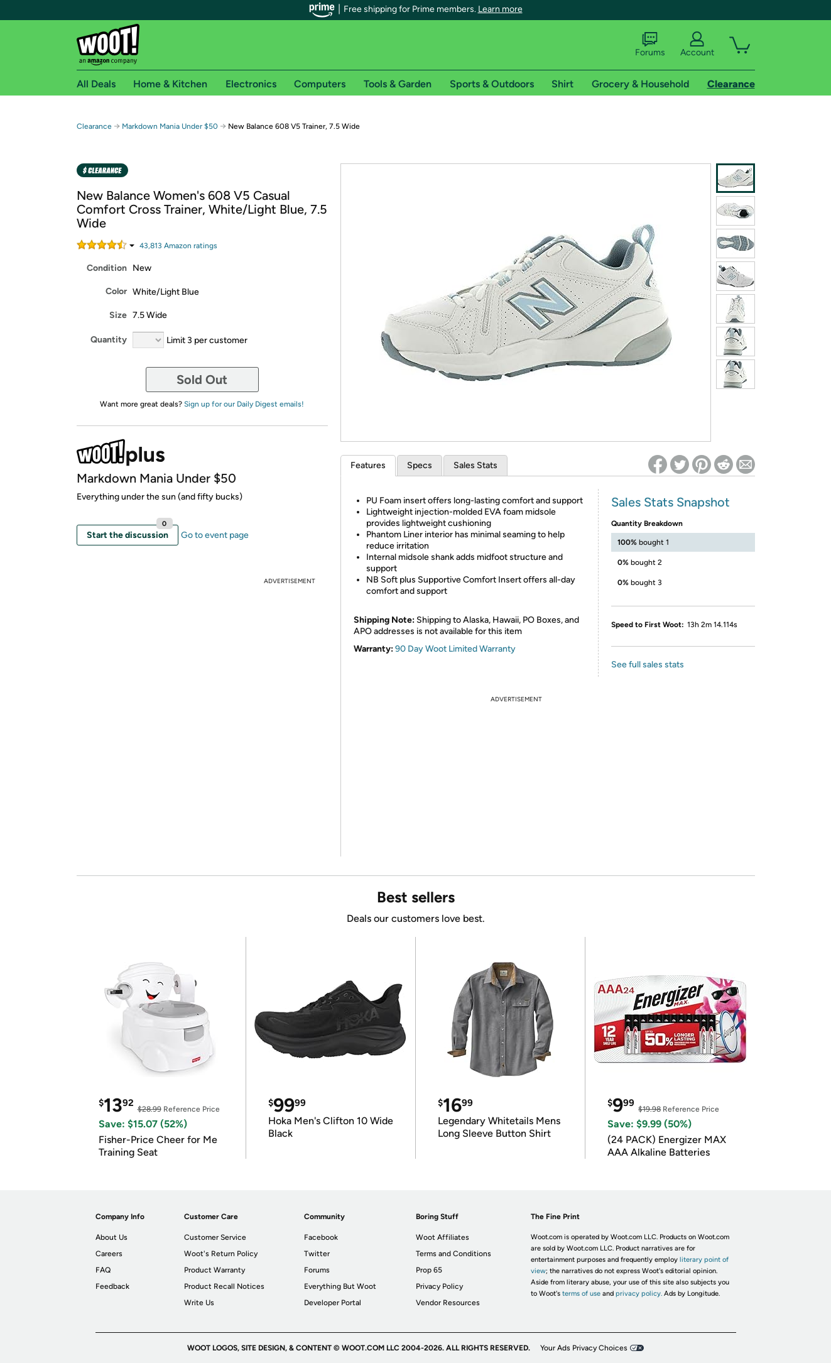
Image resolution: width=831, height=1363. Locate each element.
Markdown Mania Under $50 (170, 126)
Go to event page (215, 535)
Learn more (500, 9)
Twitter (317, 1253)
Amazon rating (178, 245)
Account (697, 44)
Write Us (199, 1302)
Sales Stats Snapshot (670, 502)
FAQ (103, 1270)
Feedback (112, 1286)
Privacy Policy (439, 1286)
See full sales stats (647, 664)
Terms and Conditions (453, 1253)
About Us (111, 1237)
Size (118, 315)
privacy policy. (639, 1293)
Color (116, 291)
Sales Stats (475, 465)
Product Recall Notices (224, 1286)
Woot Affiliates (442, 1237)
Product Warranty (214, 1270)
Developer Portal (332, 1302)
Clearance (94, 126)
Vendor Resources (448, 1302)
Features (368, 465)
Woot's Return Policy (221, 1253)
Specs (419, 465)
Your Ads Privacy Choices (583, 1348)
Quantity (108, 339)
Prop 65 (429, 1270)
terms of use (581, 1293)
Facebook (321, 1237)
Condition (107, 268)
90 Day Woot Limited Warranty (455, 648)
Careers (108, 1253)
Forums (650, 44)
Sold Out (202, 379)
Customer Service (215, 1237)
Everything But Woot (340, 1286)
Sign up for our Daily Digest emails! (244, 404)
